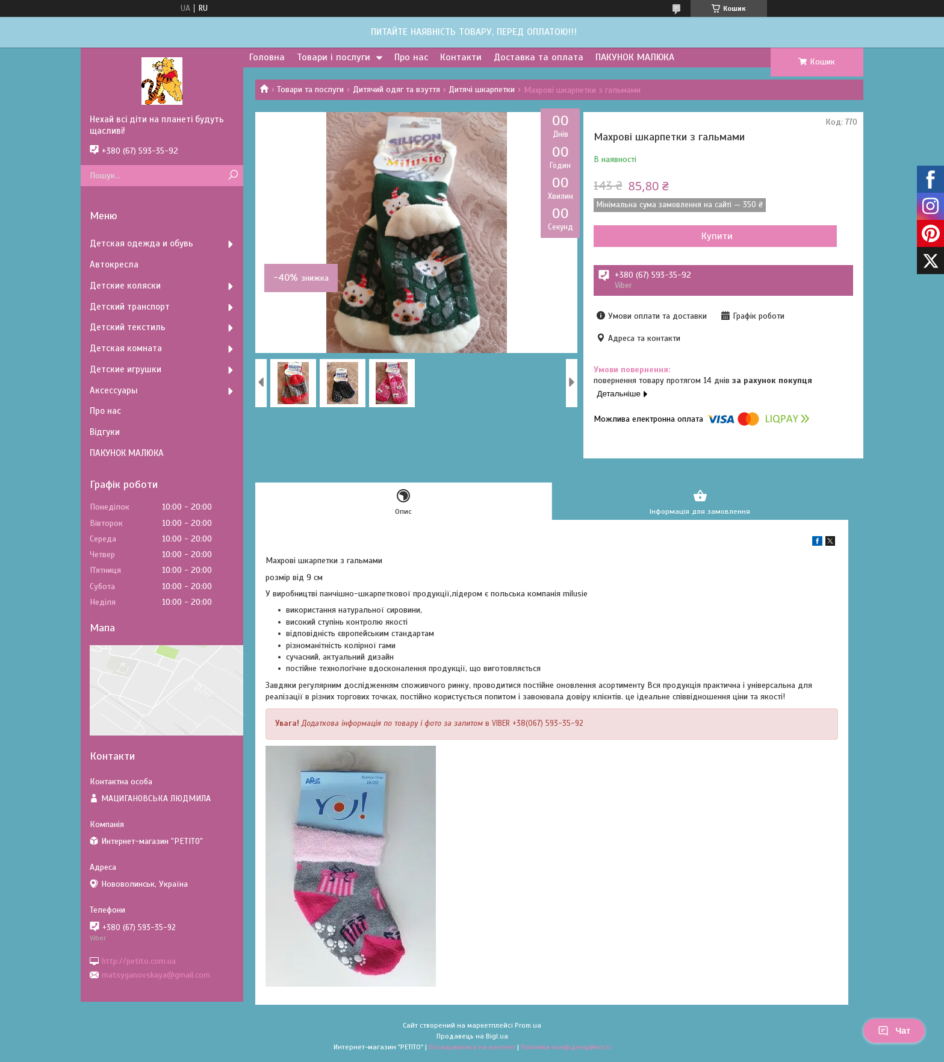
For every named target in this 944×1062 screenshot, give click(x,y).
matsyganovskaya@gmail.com (156, 975)
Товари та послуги (310, 89)
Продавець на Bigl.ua (472, 1039)
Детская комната (126, 348)
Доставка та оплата (538, 57)
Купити (658, 236)
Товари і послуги (333, 57)
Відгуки (105, 431)
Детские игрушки (125, 369)
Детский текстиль (128, 327)
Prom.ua (528, 1029)
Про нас (411, 57)
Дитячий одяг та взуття (396, 89)
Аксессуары (114, 390)
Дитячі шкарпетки (482, 89)
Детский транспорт (130, 306)
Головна (267, 57)
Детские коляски (125, 285)
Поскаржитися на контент (472, 1050)
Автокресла (114, 264)
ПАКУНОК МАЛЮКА (634, 57)
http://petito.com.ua (139, 960)
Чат (894, 1030)
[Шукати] (232, 175)
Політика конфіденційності (566, 1050)
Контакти (461, 57)
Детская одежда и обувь (141, 243)
